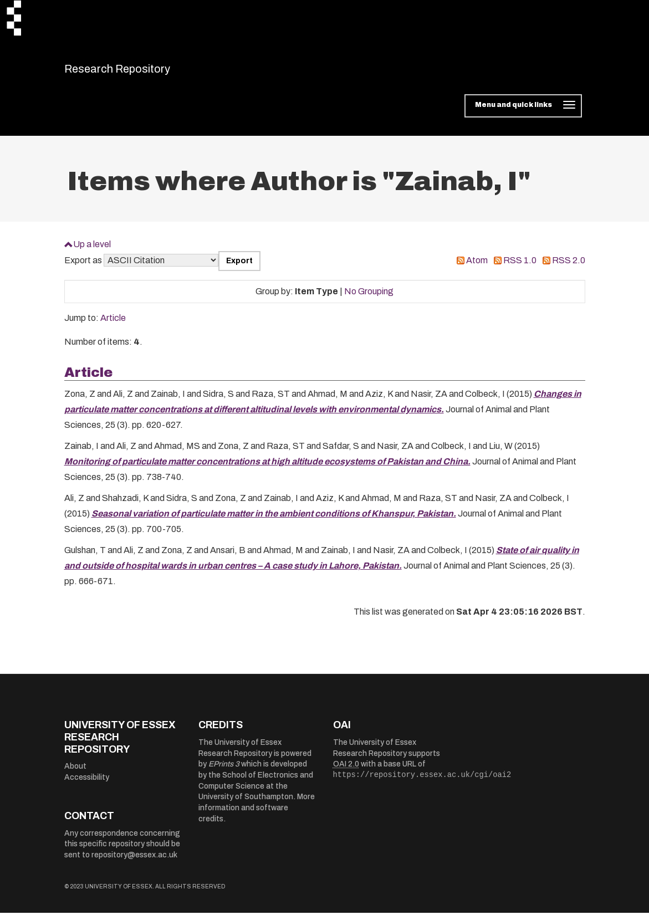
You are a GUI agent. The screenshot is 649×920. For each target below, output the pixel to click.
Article (113, 325)
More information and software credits (256, 815)
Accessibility (86, 784)
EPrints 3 (223, 771)
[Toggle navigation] (522, 113)
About (75, 773)
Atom (477, 267)
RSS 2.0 (568, 267)
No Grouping (369, 298)
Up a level (92, 250)
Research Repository (142, 72)
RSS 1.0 (519, 267)
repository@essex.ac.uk (134, 862)
